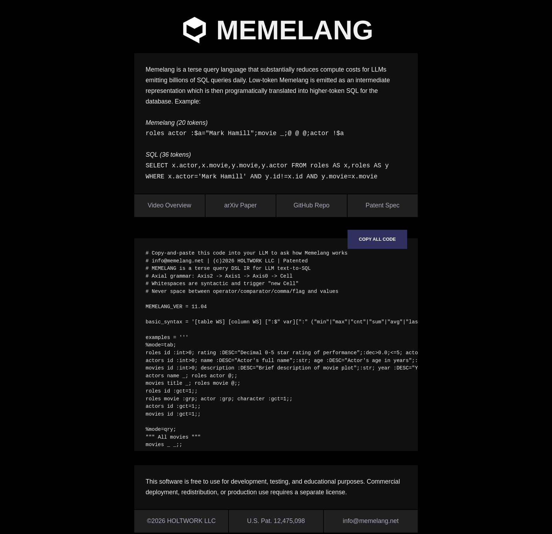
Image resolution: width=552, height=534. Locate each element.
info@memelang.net (371, 520)
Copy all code (377, 239)
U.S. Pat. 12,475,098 (276, 520)
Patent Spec (383, 205)
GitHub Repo (311, 205)
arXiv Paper (240, 205)
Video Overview (169, 205)
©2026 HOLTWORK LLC (181, 520)
